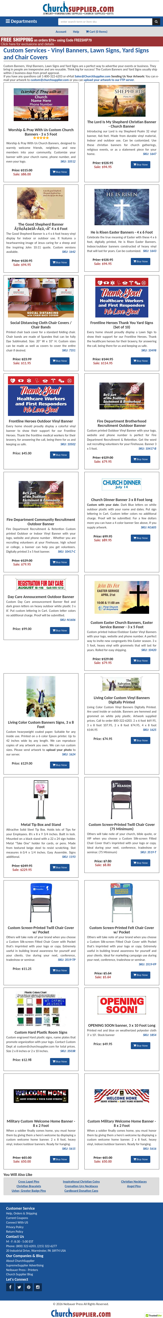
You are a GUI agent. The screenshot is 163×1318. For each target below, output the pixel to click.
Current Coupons (17, 1218)
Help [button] (76, 32)
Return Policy (14, 1231)
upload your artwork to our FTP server (109, 80)
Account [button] (61, 32)
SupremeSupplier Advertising (24, 1265)
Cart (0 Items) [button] (96, 32)
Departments (21, 21)
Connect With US (17, 1222)
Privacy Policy (15, 1227)
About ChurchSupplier (20, 1261)
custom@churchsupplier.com (50, 80)
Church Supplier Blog (19, 1274)
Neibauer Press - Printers (22, 1270)
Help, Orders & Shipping (21, 1213)
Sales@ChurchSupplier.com (93, 76)
